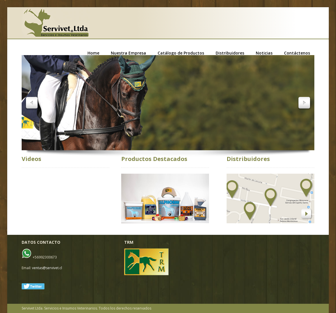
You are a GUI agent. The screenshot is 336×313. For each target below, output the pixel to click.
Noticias (264, 53)
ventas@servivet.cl (47, 267)
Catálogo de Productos (181, 53)
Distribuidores (230, 53)
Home (93, 53)
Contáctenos (297, 53)
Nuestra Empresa (128, 53)
